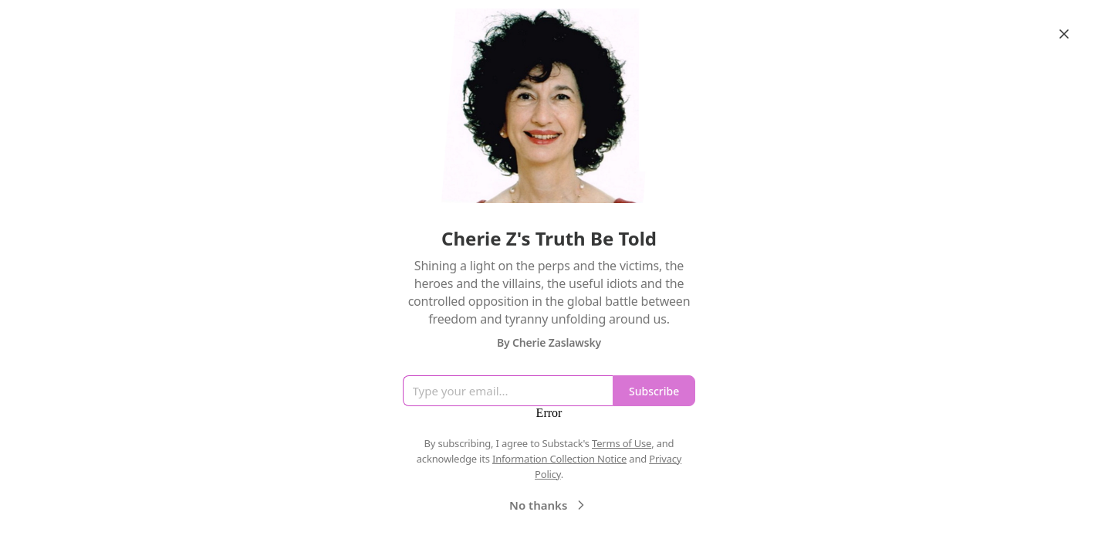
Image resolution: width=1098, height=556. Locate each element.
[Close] (1064, 34)
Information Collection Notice (559, 459)
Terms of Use (621, 443)
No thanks (549, 505)
